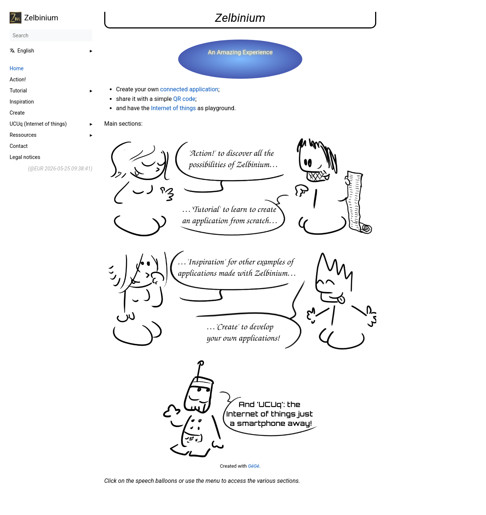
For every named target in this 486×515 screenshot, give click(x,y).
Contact (19, 146)
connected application (189, 89)
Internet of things (173, 108)
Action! (18, 79)
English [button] (22, 51)
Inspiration (22, 102)
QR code (184, 98)
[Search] (51, 35)
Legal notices (25, 157)
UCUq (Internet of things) (38, 124)
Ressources (23, 135)
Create (17, 113)
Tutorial (18, 91)
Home (17, 68)
